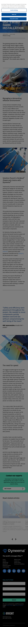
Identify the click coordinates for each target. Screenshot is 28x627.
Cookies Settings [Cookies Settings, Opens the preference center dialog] (14, 10)
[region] (14, 10)
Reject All (14, 14)
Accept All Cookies (14, 18)
